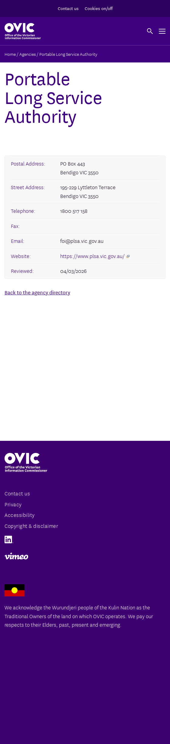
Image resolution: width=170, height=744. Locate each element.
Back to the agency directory (37, 292)
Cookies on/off (99, 8)
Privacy (13, 504)
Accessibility (20, 514)
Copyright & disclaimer (31, 525)
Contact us (68, 8)
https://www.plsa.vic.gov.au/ (94, 256)
